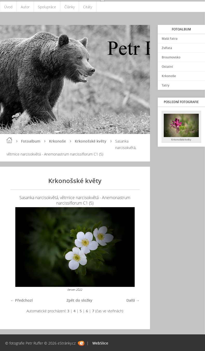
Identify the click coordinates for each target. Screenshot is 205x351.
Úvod (8, 6)
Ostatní (167, 66)
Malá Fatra (169, 38)
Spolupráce (47, 6)
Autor (25, 6)
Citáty (87, 6)
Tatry (165, 85)
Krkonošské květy (90, 141)
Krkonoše (57, 141)
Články (69, 6)
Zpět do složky (79, 300)
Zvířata (167, 48)
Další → (133, 300)
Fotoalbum (30, 141)
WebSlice (100, 343)
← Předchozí (21, 300)
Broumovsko (171, 57)
